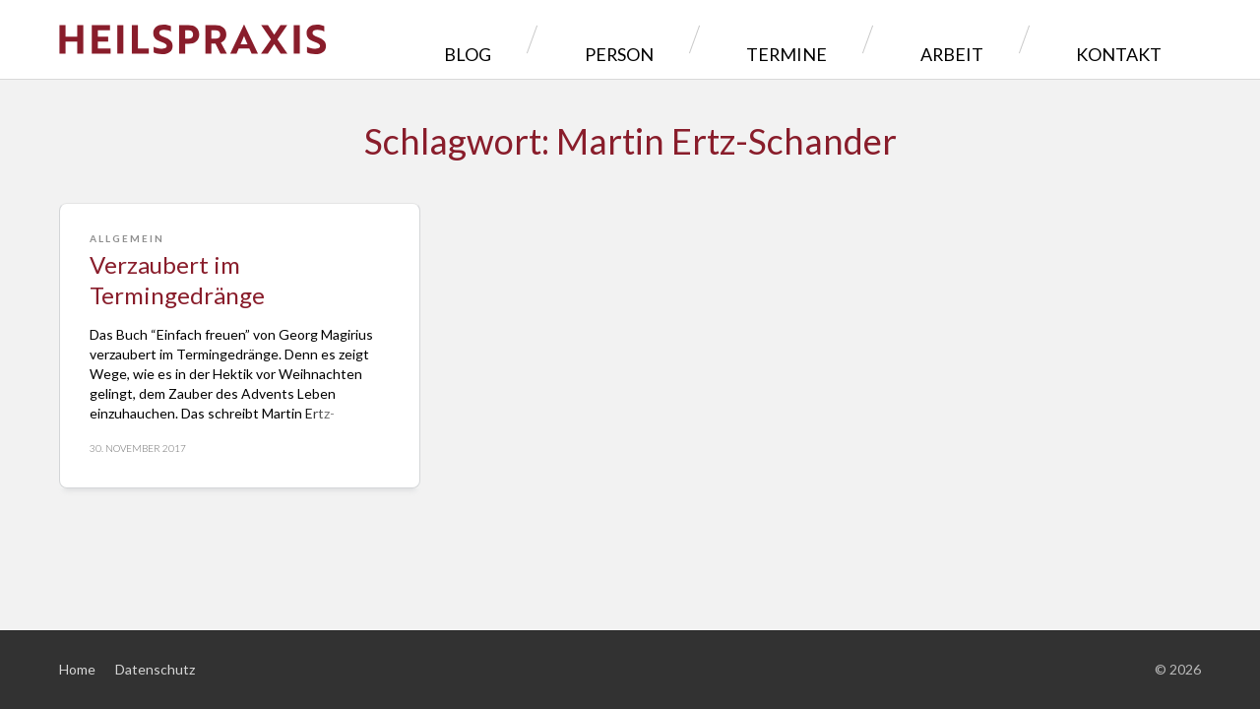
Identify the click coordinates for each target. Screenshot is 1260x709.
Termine (893, 39)
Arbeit (1010, 39)
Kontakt (1133, 39)
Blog (664, 39)
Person (771, 39)
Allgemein (127, 238)
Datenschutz (155, 669)
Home (77, 669)
